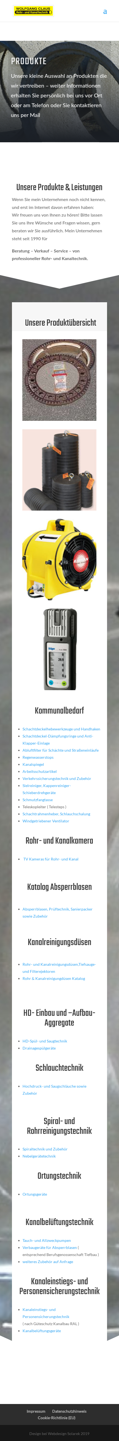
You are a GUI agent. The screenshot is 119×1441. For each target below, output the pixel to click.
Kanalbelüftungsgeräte (42, 1330)
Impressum (36, 1411)
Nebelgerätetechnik (39, 1156)
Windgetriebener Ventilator (46, 821)
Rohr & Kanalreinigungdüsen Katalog (54, 978)
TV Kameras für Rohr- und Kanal (51, 859)
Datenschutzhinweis (69, 1411)
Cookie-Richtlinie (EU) (56, 1417)
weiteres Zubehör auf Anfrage (48, 1261)
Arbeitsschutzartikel (40, 771)
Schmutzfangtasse (38, 799)
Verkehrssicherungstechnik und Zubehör (57, 778)
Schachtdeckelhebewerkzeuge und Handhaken (61, 729)
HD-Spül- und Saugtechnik (45, 1041)
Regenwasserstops (38, 757)
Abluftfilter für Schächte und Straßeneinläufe (61, 750)
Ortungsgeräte (35, 1194)
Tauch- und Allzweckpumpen (47, 1240)
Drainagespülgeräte (39, 1048)
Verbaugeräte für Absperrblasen (50, 1247)
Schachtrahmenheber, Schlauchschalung (56, 813)
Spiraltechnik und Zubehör (45, 1149)
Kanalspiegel (33, 764)
